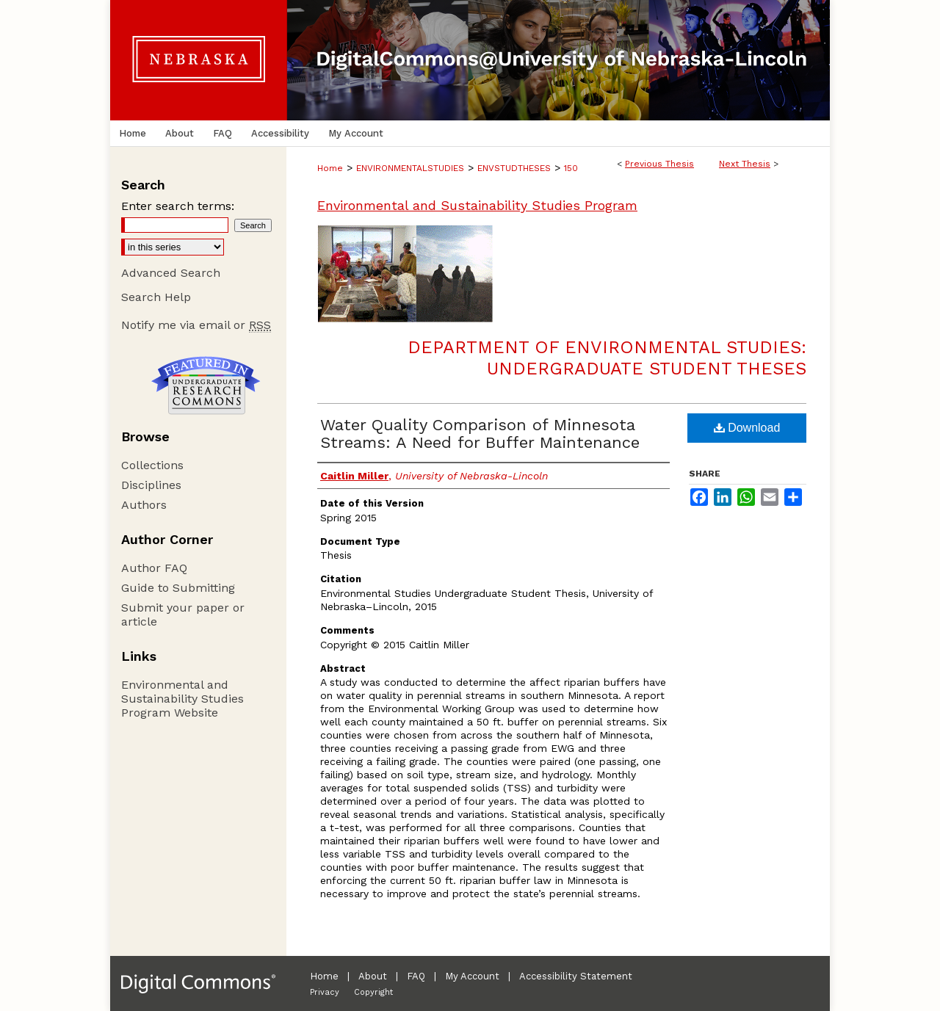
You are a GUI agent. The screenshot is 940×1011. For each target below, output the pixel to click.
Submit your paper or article (183, 614)
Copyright (373, 992)
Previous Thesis (659, 164)
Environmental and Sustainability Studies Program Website (182, 699)
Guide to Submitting (178, 588)
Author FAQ (154, 568)
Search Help (156, 297)
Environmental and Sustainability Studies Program (477, 205)
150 (571, 168)
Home (330, 168)
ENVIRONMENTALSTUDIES (410, 168)
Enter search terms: (177, 206)
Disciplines (151, 485)
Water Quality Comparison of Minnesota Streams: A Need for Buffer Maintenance (480, 434)
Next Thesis (744, 164)
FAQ (416, 976)
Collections (152, 465)
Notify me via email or (196, 325)
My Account (472, 976)
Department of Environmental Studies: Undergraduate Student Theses (607, 358)
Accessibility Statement (575, 976)
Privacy (324, 992)
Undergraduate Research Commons (205, 385)
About (372, 976)
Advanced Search (170, 273)
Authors (144, 505)
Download (747, 427)
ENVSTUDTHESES (514, 168)
